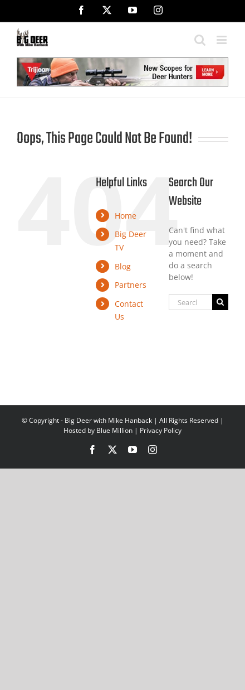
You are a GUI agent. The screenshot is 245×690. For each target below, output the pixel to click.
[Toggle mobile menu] (222, 40)
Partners (130, 284)
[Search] (220, 302)
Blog (123, 266)
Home (125, 215)
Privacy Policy (161, 430)
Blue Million (114, 430)
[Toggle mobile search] (199, 40)
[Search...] (190, 302)
